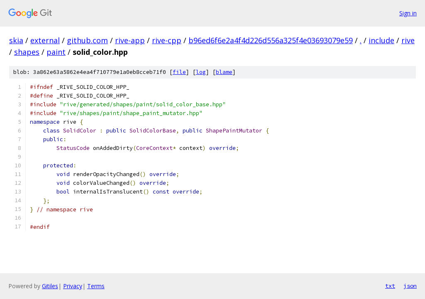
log (201, 72)
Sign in (408, 13)
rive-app (130, 40)
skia (16, 40)
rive (408, 40)
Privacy (72, 286)
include (381, 40)
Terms (96, 286)
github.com (87, 40)
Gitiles (50, 286)
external (45, 40)
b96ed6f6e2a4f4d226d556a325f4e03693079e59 (270, 40)
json (410, 285)
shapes (26, 52)
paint (56, 52)
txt (390, 285)
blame (224, 72)
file (179, 72)
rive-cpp (166, 40)
